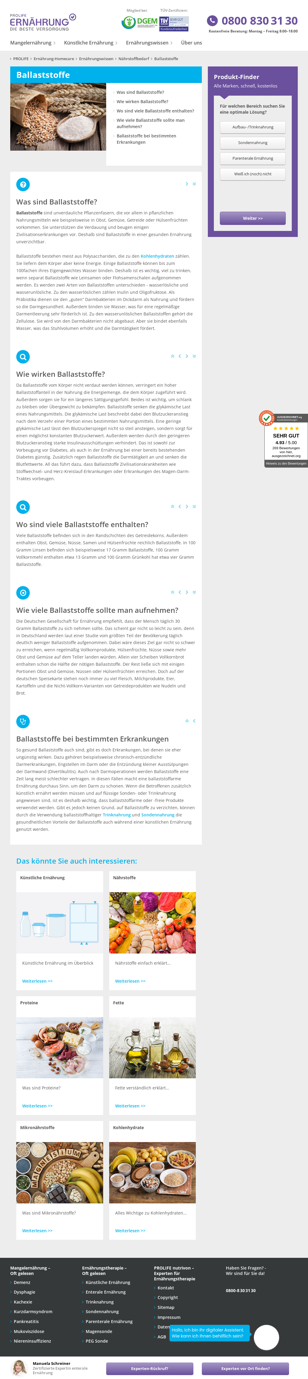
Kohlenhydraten (157, 256)
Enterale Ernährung (106, 1292)
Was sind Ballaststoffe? (140, 92)
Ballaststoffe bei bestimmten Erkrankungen (146, 139)
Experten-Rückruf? (149, 1368)
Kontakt (166, 1288)
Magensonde (99, 1331)
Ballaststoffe (166, 58)
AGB (162, 1337)
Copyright (168, 1297)
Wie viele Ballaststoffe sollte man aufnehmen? (151, 123)
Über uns (191, 42)
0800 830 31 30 (252, 21)
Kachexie (23, 1302)
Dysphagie (24, 1292)
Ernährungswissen (147, 42)
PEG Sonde (97, 1341)
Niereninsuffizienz (32, 1341)
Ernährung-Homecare (54, 58)
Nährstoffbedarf (134, 58)
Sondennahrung (157, 815)
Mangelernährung (30, 42)
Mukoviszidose (29, 1331)
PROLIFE (21, 58)
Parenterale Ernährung (109, 1321)
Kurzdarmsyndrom (33, 1311)
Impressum (169, 1317)
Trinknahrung (117, 815)
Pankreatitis (26, 1321)
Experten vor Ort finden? (245, 1368)
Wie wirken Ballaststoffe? (142, 101)
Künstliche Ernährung (88, 42)
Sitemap (166, 1307)
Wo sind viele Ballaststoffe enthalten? (155, 111)
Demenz (22, 1282)
